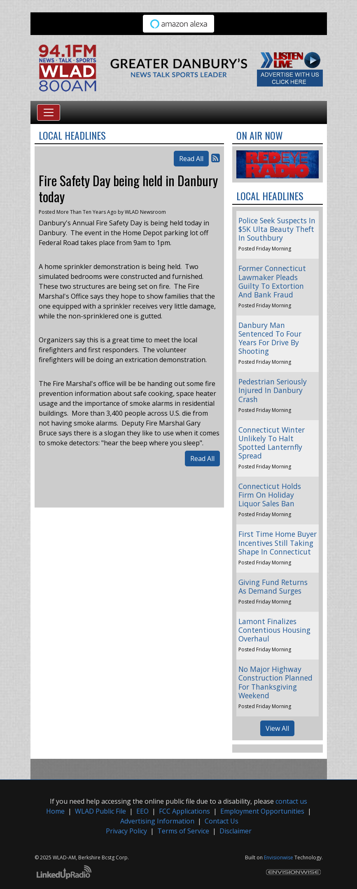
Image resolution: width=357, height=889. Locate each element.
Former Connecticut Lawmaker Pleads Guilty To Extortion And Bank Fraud (272, 281)
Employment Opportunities (262, 811)
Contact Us (221, 821)
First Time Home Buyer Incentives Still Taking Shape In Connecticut (277, 542)
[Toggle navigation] (48, 112)
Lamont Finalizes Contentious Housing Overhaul (274, 629)
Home (55, 811)
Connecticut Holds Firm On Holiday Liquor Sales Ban (269, 494)
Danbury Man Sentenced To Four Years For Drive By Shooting (269, 338)
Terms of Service (183, 830)
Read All (191, 158)
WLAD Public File (100, 811)
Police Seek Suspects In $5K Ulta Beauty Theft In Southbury (276, 229)
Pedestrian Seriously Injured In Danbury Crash (272, 390)
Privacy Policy (126, 830)
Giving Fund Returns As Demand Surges (273, 586)
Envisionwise (278, 857)
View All (277, 728)
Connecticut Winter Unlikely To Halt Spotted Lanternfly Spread (271, 443)
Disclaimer (235, 830)
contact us (291, 801)
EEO (142, 811)
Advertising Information (157, 821)
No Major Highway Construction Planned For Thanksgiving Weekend (275, 682)
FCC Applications (184, 811)
